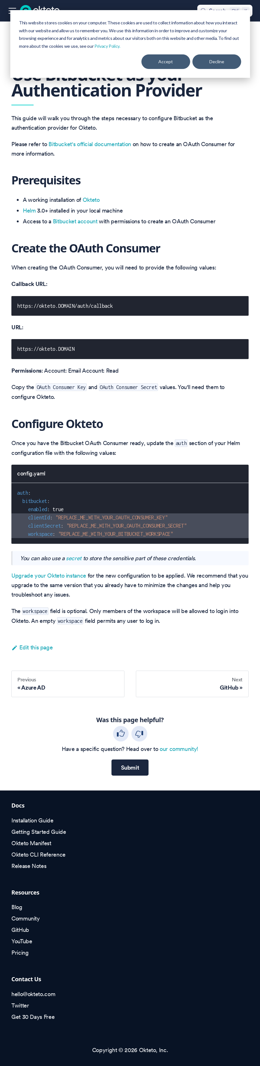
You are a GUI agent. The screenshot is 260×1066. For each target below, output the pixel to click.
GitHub (20, 929)
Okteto (91, 199)
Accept (165, 61)
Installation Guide (32, 820)
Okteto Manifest (31, 843)
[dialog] (130, 44)
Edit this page (32, 647)
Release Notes (28, 866)
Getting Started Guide (38, 831)
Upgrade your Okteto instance (48, 575)
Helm (29, 210)
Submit (130, 767)
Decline (216, 61)
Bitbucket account (75, 221)
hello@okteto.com (33, 994)
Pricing (20, 952)
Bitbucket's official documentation (89, 144)
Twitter (20, 1005)
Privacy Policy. (107, 46)
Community (25, 918)
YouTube (21, 941)
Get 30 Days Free (32, 1016)
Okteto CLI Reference (38, 854)
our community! (179, 749)
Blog (16, 907)
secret (73, 558)
